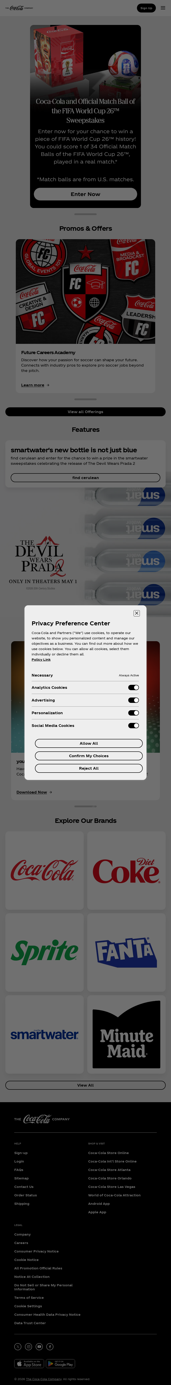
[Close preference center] (136, 613)
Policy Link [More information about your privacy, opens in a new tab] (41, 659)
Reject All (89, 768)
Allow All (89, 743)
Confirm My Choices (89, 756)
